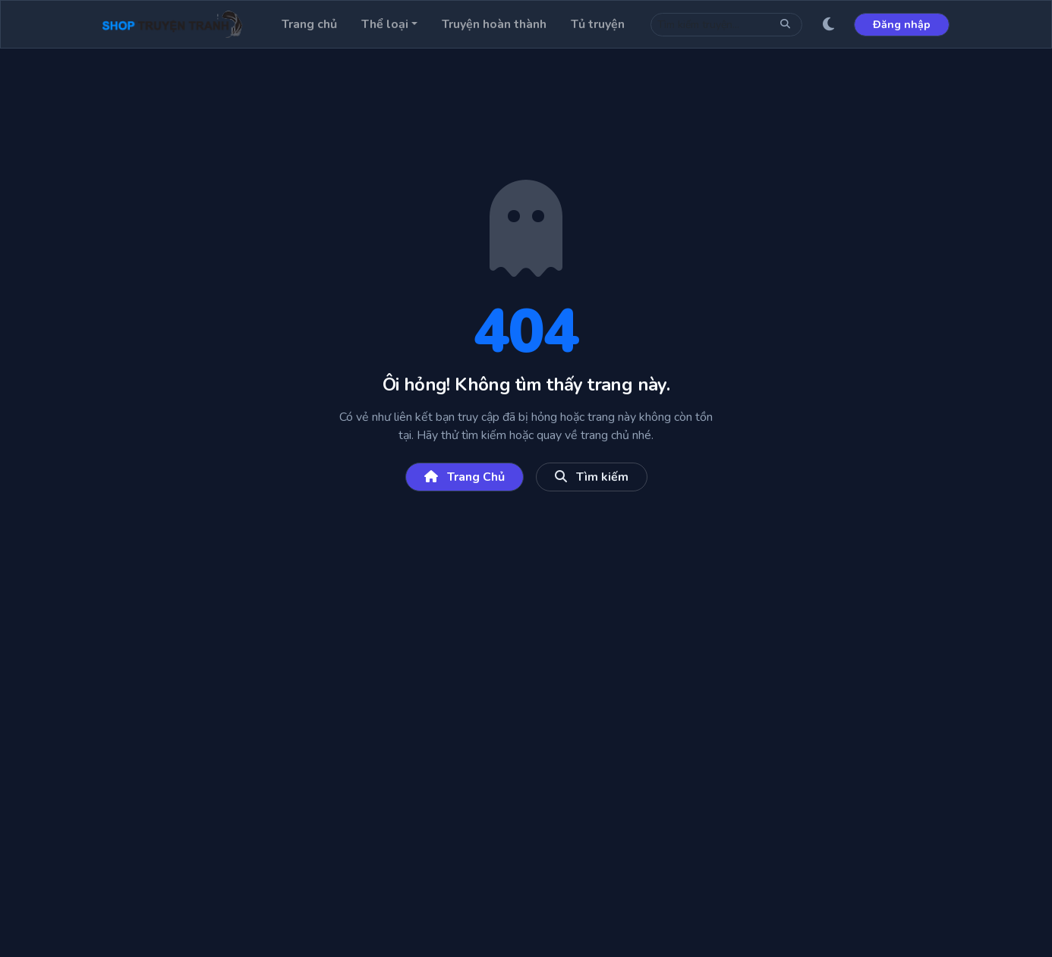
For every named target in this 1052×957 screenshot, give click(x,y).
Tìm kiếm (591, 477)
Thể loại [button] (384, 24)
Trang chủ (309, 24)
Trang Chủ (464, 477)
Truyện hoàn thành (494, 24)
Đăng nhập (902, 24)
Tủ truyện (598, 24)
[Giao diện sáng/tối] (828, 24)
